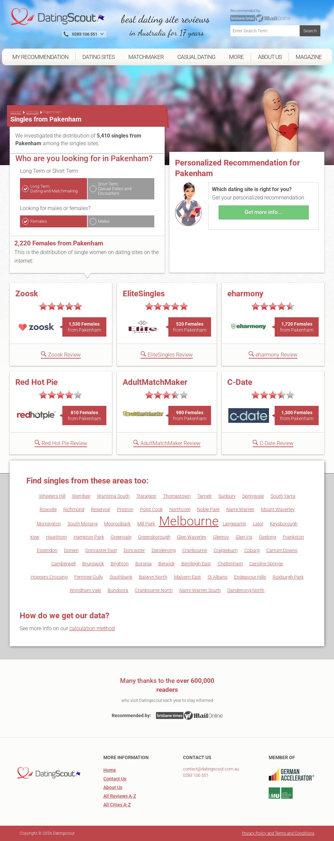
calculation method (92, 628)
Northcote (179, 509)
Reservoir (100, 509)
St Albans (217, 577)
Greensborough (154, 537)
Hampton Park (89, 537)
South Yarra (283, 496)
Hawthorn (56, 537)
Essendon (47, 550)
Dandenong (164, 550)
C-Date (239, 382)
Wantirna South (113, 496)
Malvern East (187, 577)
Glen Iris (244, 537)
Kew (34, 537)
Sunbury (227, 496)
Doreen (71, 550)
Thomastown (177, 496)
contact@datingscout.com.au (211, 768)
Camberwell (63, 563)
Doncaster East (101, 550)
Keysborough (284, 523)
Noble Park (208, 509)
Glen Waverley (191, 537)
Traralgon (146, 496)
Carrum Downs (281, 550)
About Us (112, 787)
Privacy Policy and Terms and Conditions (278, 833)
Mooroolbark (117, 523)
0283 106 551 (195, 775)
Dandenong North (245, 590)
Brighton (120, 563)
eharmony (245, 293)
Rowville (48, 509)
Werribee (81, 496)
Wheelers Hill (52, 496)
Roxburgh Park (288, 577)
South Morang (82, 523)
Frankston (293, 537)
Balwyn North (153, 577)
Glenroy (221, 537)
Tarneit (204, 496)
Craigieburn (226, 550)
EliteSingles (144, 293)
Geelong (267, 537)
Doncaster (134, 550)
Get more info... (264, 212)
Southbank (121, 577)
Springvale (253, 496)
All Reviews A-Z (119, 796)
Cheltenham (230, 563)
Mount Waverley (278, 509)
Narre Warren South (200, 590)
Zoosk (26, 293)
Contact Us (114, 778)
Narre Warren (240, 509)
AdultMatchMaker (155, 382)
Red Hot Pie (36, 382)
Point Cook (151, 509)
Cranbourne (194, 550)
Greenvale (121, 537)
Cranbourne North (154, 590)
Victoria (32, 112)
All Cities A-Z (117, 804)
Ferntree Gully (88, 577)
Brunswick (93, 563)
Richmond (73, 509)
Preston (125, 509)
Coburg (252, 550)
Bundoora (118, 590)
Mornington (49, 523)
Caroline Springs (266, 563)
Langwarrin (234, 523)
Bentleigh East (196, 563)
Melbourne (189, 521)
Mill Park (146, 523)
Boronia (143, 563)
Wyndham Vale (85, 590)
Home (15, 112)
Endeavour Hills (250, 577)
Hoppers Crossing (49, 577)
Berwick (166, 563)
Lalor (258, 523)
